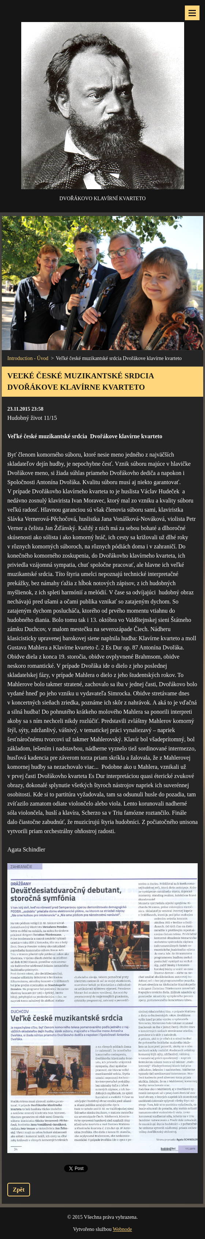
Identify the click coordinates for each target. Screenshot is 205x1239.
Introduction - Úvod (27, 358)
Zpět (19, 1189)
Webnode (122, 1229)
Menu (192, 13)
